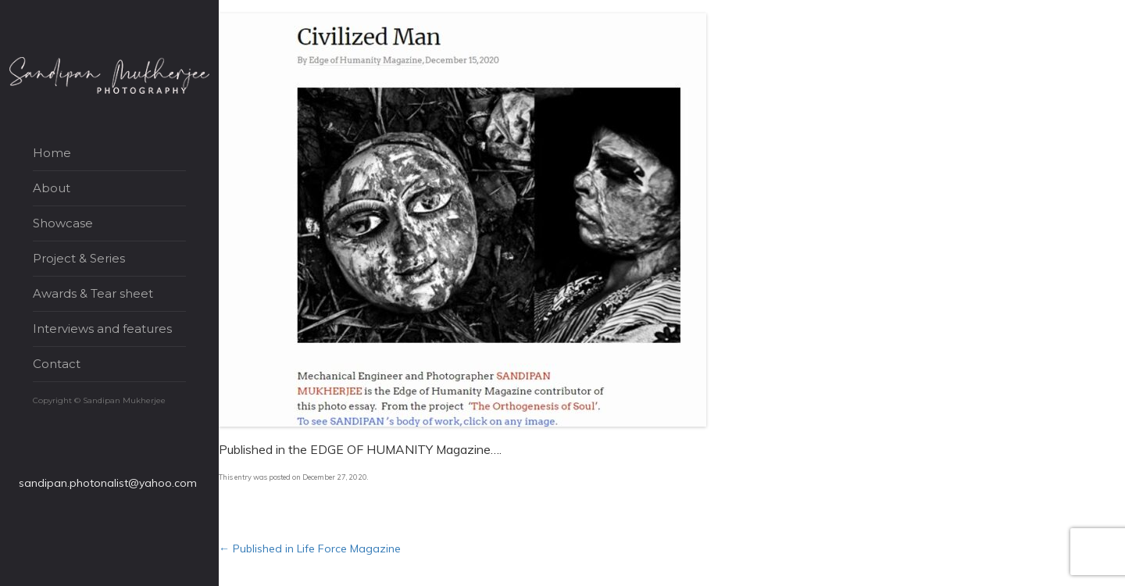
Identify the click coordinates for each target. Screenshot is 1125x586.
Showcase (63, 223)
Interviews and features (102, 328)
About (51, 187)
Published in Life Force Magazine (310, 548)
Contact (56, 363)
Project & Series (79, 258)
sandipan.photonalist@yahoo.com (108, 483)
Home (52, 152)
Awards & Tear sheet (93, 293)
